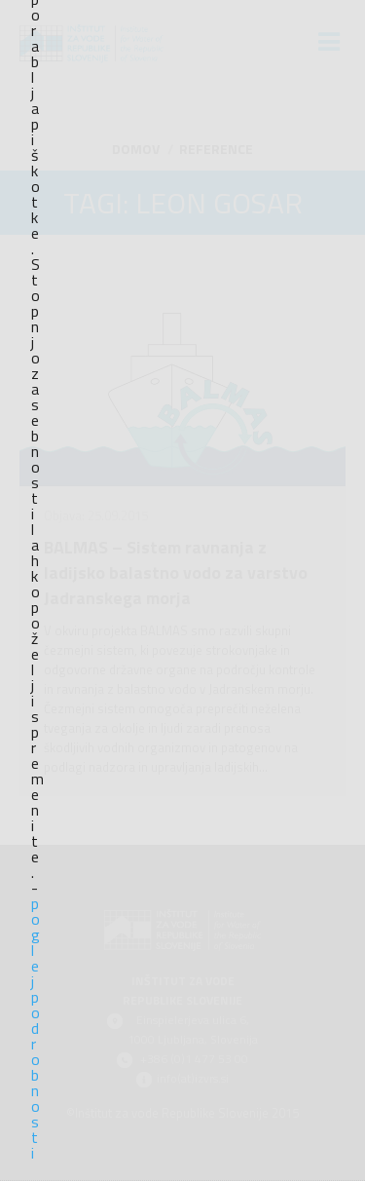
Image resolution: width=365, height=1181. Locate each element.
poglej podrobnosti (35, 1028)
